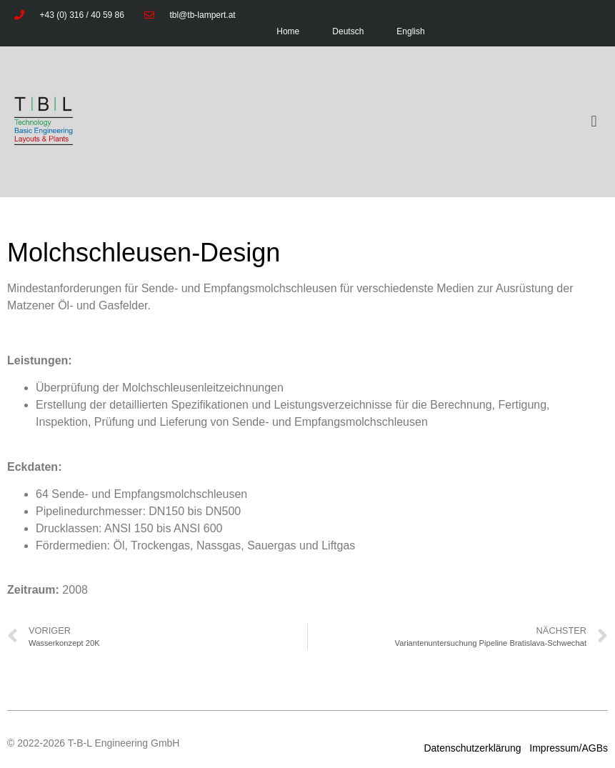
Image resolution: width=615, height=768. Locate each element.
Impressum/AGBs (567, 748)
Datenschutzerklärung (474, 748)
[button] (594, 122)
